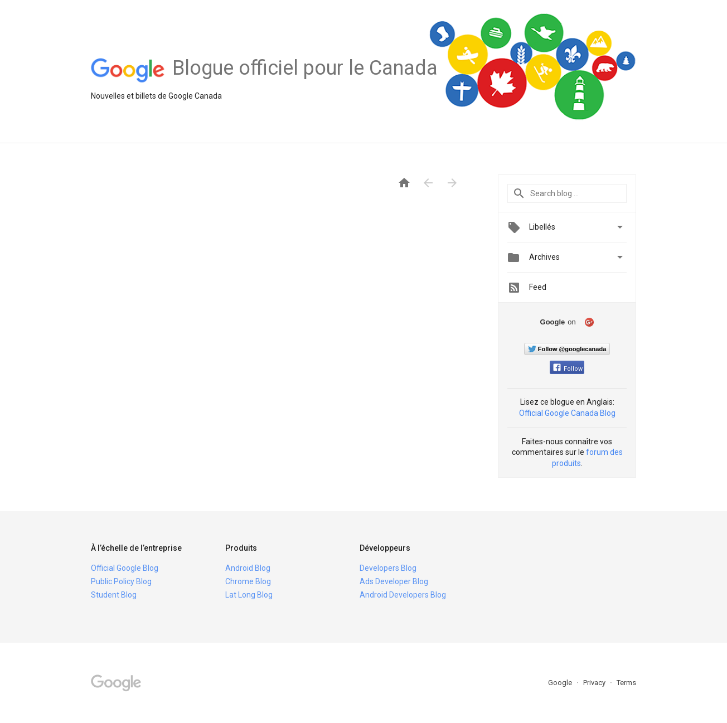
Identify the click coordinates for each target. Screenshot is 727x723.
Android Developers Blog (403, 594)
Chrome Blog (248, 581)
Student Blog (114, 594)
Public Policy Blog (121, 581)
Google (561, 682)
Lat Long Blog (249, 594)
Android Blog (247, 568)
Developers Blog (388, 568)
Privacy (595, 682)
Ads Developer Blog (394, 581)
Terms (626, 682)
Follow (568, 368)
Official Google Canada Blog (567, 413)
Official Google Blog (124, 568)
